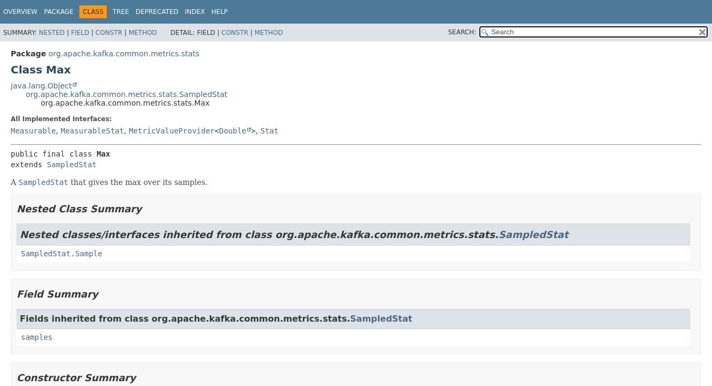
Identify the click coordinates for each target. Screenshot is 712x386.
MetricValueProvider (171, 131)
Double (233, 131)
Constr (108, 32)
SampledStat (72, 164)
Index (195, 12)
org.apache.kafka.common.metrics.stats (123, 53)
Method (143, 32)
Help (219, 12)
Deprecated (157, 12)
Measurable (33, 131)
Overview (20, 12)
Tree (121, 12)
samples (37, 337)
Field (80, 32)
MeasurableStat (92, 131)
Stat (270, 131)
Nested (51, 32)
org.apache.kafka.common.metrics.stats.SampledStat (126, 94)
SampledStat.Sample (61, 253)
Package (58, 12)
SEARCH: (462, 32)
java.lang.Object (41, 85)
